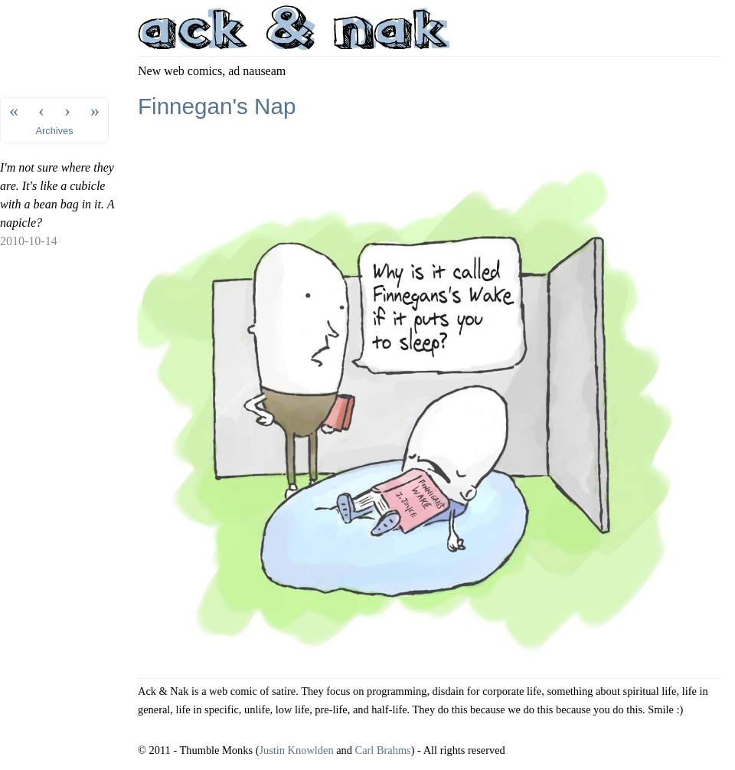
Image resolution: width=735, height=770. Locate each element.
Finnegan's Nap (217, 106)
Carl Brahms (383, 750)
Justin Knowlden (296, 750)
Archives (55, 130)
